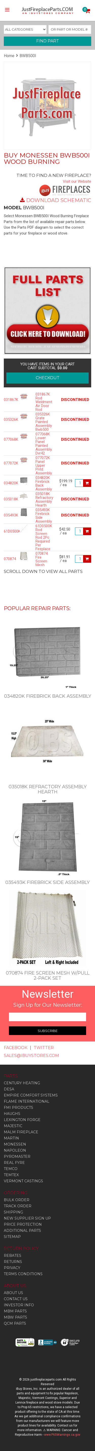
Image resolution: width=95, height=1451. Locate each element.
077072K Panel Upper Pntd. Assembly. (43, 465)
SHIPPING (13, 1212)
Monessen (15, 1144)
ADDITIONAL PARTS (22, 1230)
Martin (11, 1138)
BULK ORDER (16, 1200)
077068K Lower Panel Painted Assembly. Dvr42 (43, 443)
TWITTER (44, 1047)
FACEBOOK (15, 1047)
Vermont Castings (23, 1181)
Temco (10, 1168)
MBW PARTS (15, 1317)
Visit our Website (77, 181)
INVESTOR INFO (19, 1305)
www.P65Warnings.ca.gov (62, 1434)
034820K (8, 483)
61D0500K (8, 531)
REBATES (12, 1255)
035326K (8, 420)
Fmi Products (18, 1107)
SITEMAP (12, 1236)
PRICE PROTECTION (23, 1224)
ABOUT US (13, 1292)
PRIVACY (12, 1267)
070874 (8, 559)
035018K (8, 499)
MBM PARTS (15, 1311)
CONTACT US (16, 1299)
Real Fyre (14, 1162)
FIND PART (47, 41)
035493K (8, 515)
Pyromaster (17, 1156)
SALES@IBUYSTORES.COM (31, 1055)
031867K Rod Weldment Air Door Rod (43, 402)
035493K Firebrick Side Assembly (43, 515)
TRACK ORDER (17, 1206)
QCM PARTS (15, 1323)
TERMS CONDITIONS (23, 1274)
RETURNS (13, 1261)
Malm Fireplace (21, 1132)
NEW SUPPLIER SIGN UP (27, 1218)
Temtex (11, 1175)
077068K (8, 439)
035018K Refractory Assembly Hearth (43, 499)
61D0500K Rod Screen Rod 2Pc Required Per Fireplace (43, 537)
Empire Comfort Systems (31, 1095)
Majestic (13, 1126)
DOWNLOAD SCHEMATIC (58, 200)
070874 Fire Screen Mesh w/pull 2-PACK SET (42, 565)
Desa (9, 1089)
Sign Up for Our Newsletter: (47, 1004)
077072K (8, 463)
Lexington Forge (22, 1119)
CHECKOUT (48, 377)
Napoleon (15, 1150)
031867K (8, 400)
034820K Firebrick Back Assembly (43, 483)
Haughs (12, 1113)
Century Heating (22, 1083)
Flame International (26, 1101)
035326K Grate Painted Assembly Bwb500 (43, 422)
